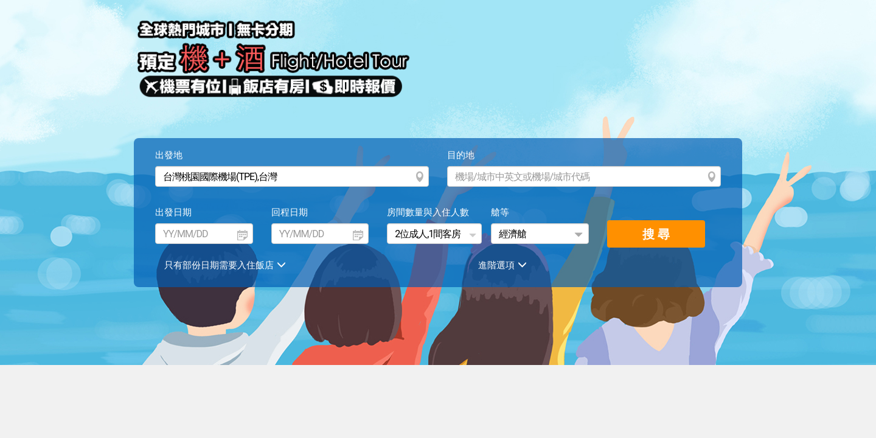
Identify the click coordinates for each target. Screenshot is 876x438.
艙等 (500, 212)
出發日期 (173, 212)
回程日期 (289, 212)
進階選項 (504, 265)
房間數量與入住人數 (428, 212)
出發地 (168, 155)
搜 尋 (656, 234)
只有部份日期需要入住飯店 (226, 265)
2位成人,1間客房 (428, 234)
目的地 (460, 155)
